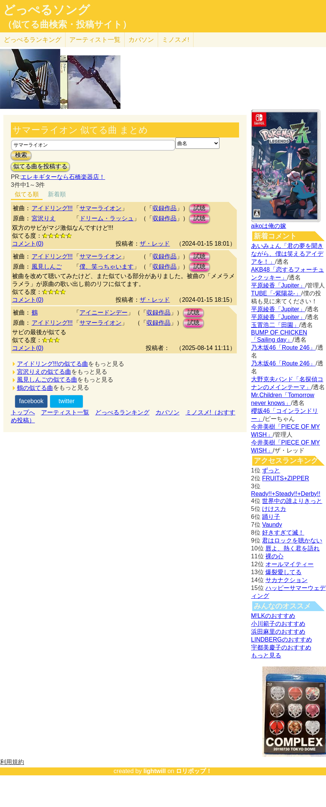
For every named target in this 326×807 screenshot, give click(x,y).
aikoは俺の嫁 (268, 226)
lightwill (154, 771)
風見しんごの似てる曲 (47, 379)
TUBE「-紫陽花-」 (276, 293)
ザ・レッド (155, 243)
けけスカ (274, 509)
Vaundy (272, 524)
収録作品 (164, 208)
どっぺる (32, 39)
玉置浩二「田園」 (275, 325)
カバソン (141, 39)
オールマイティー (289, 564)
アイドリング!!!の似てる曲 (52, 364)
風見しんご (47, 266)
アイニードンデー (103, 312)
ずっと (271, 470)
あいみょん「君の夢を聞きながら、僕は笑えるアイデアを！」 (287, 254)
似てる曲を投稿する (40, 166)
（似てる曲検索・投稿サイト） (67, 24)
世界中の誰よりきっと (292, 501)
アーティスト (94, 39)
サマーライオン (100, 208)
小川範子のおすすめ (278, 624)
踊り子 (271, 517)
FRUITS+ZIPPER (285, 478)
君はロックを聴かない (292, 540)
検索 (21, 155)
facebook (31, 401)
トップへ (23, 412)
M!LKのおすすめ (273, 616)
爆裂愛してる (283, 572)
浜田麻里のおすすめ (278, 631)
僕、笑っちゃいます (106, 266)
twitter (66, 401)
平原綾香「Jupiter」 (278, 285)
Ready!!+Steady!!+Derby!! (285, 494)
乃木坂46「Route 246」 (283, 347)
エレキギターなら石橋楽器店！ (63, 177)
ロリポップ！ (194, 771)
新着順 (57, 194)
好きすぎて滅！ (283, 532)
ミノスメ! (175, 39)
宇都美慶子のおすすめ (281, 647)
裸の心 (274, 556)
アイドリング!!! (52, 208)
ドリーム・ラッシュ (106, 218)
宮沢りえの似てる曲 (44, 371)
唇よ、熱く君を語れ (292, 548)
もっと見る (266, 655)
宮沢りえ (44, 218)
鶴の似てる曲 (35, 388)
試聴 (199, 208)
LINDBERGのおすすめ (281, 639)
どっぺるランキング (122, 412)
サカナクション (286, 580)
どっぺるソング (46, 10)
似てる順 (27, 194)
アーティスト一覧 (65, 412)
